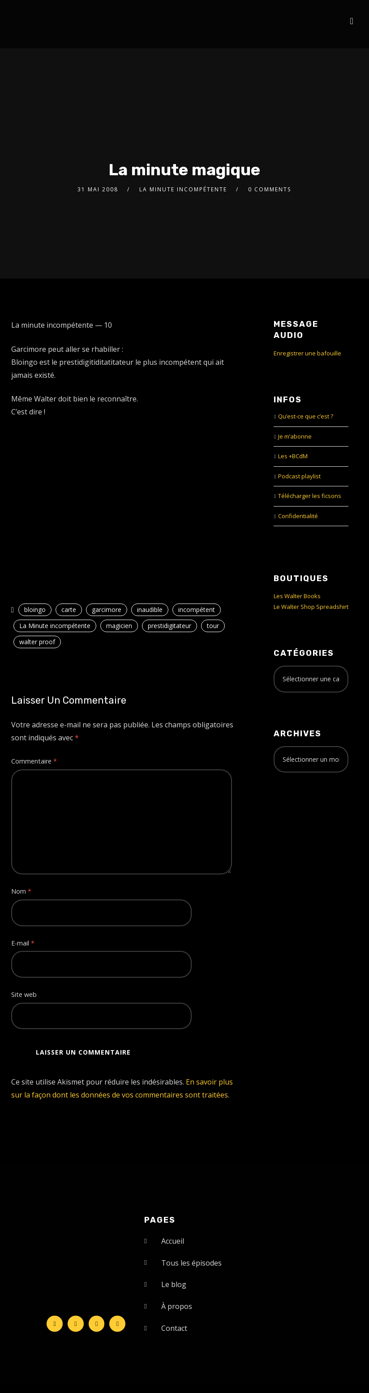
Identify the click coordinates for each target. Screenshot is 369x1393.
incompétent (196, 609)
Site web (24, 994)
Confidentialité (298, 516)
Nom (21, 891)
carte (68, 609)
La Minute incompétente (183, 189)
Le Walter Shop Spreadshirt (311, 607)
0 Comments (269, 189)
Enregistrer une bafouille (307, 353)
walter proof (37, 641)
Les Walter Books (297, 596)
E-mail (22, 943)
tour (213, 625)
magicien (119, 625)
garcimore (106, 609)
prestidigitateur (169, 625)
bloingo (35, 609)
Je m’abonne (295, 436)
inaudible (150, 609)
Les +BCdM (293, 456)
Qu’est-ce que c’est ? (305, 416)
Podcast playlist (299, 476)
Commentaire (34, 761)
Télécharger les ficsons (309, 496)
